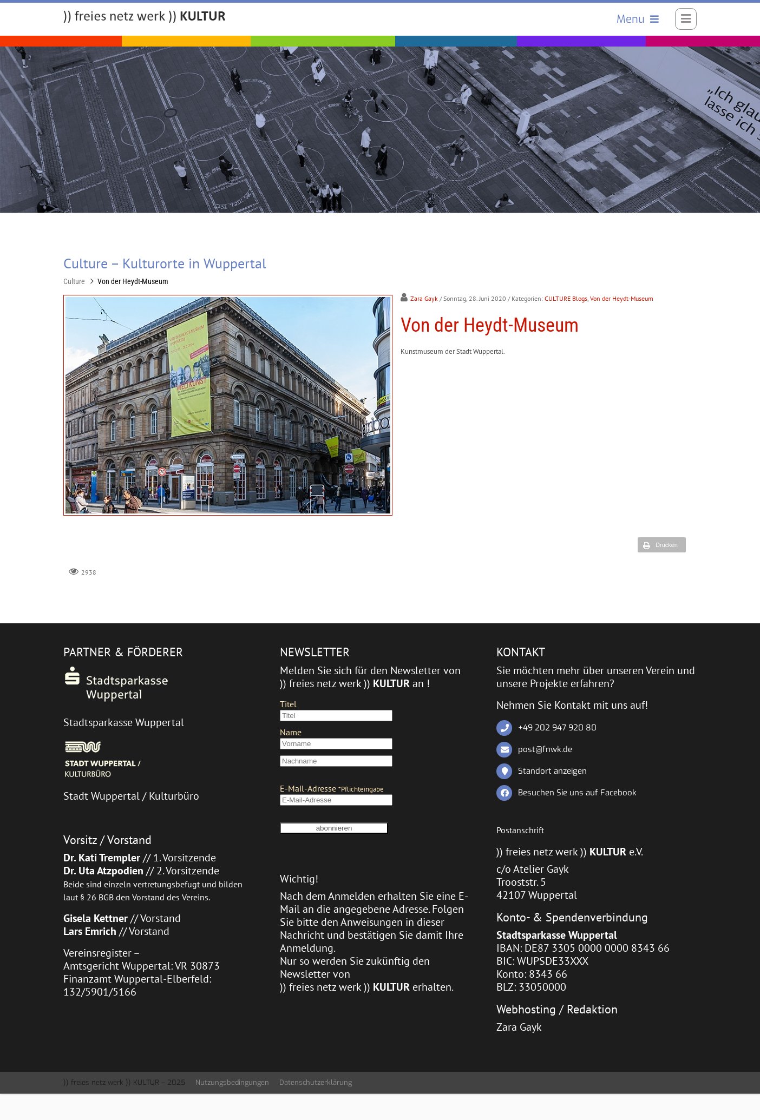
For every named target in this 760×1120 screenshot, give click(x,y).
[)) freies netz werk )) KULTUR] (144, 17)
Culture (74, 282)
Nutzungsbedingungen (232, 1083)
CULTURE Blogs (566, 299)
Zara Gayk (424, 299)
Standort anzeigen (552, 771)
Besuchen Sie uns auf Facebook (577, 792)
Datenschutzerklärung (315, 1083)
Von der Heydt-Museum (132, 282)
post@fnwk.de (545, 749)
